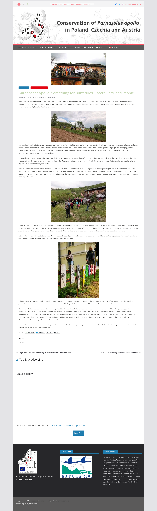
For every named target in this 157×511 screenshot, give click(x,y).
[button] (35, 47)
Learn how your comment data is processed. (67, 425)
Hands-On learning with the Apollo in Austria (121, 352)
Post (21, 332)
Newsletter (88, 47)
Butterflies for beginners (39, 88)
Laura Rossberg (39, 97)
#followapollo (24, 88)
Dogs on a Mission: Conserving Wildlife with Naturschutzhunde (43, 352)
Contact (99, 47)
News (77, 47)
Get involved (64, 47)
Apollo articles (46, 47)
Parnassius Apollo (26, 47)
